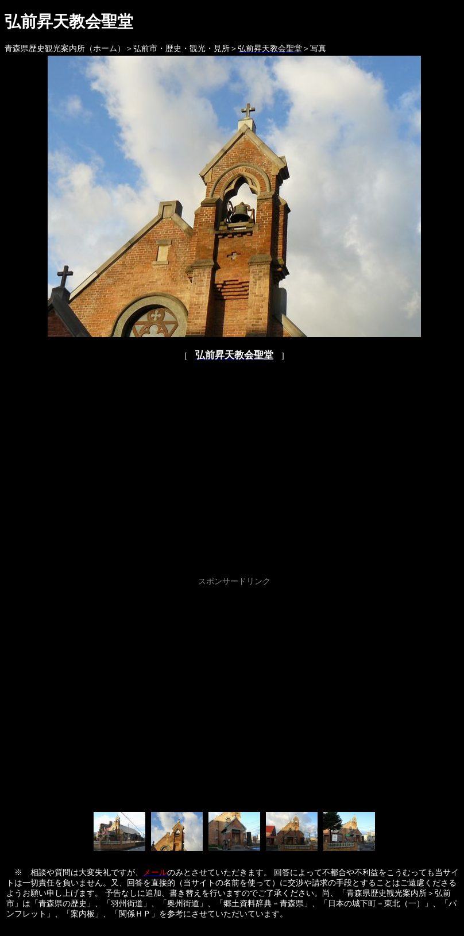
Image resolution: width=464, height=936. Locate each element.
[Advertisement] (107, 697)
